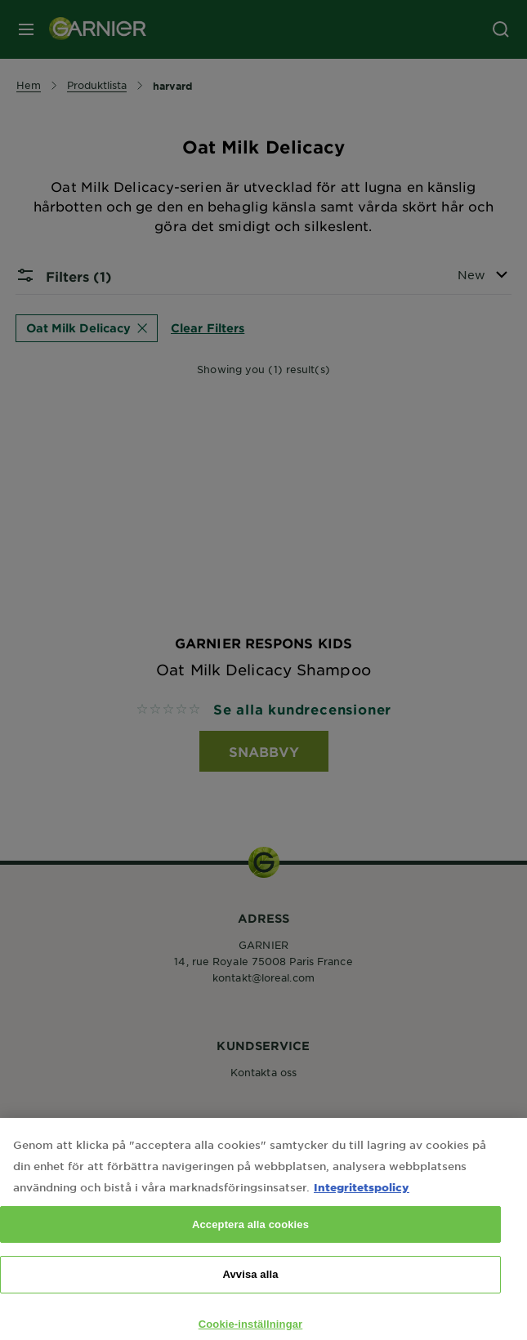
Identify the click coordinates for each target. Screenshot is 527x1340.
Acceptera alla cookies (250, 1237)
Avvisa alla (250, 1288)
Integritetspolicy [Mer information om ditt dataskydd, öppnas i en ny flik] (361, 1200)
